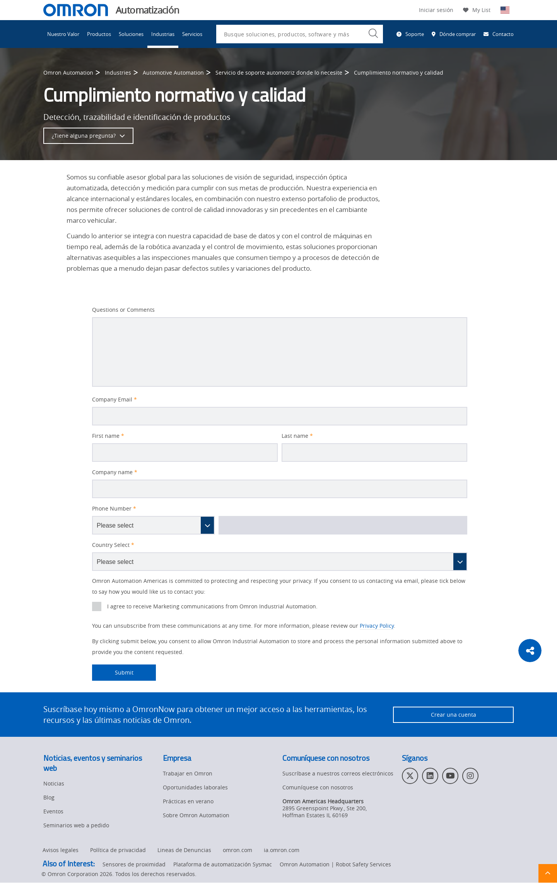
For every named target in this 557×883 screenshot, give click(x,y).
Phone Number (114, 508)
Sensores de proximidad (134, 864)
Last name (297, 435)
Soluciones (131, 34)
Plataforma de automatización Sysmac (222, 864)
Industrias (162, 34)
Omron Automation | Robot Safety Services (335, 864)
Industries (118, 72)
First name (108, 435)
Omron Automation (68, 72)
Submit (112, 672)
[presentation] (96, 606)
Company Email (114, 399)
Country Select (113, 544)
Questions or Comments (123, 309)
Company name (114, 472)
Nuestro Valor (63, 34)
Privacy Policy (377, 625)
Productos (99, 34)
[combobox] (299, 34)
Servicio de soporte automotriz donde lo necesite (278, 72)
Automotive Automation (173, 72)
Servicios (192, 34)
